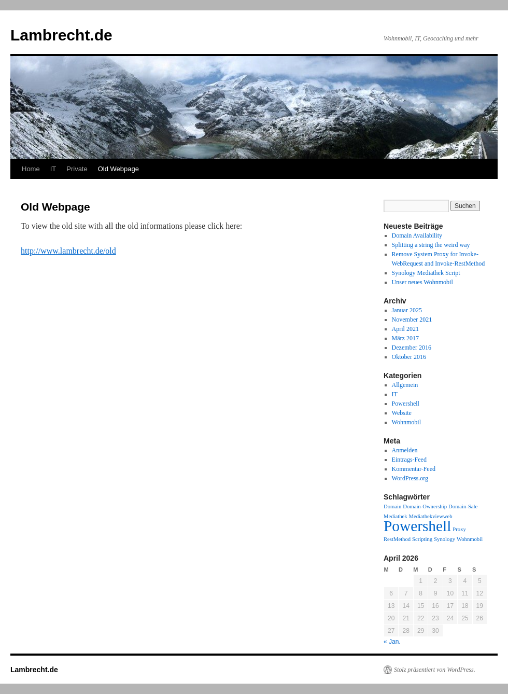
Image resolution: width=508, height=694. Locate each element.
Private (76, 169)
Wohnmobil (406, 422)
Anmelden (405, 450)
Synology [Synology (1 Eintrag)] (444, 539)
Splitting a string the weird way (431, 244)
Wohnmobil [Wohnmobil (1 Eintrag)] (470, 539)
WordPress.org (410, 478)
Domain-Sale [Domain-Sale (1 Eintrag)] (462, 506)
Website (402, 413)
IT (53, 169)
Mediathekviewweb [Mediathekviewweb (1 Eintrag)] (431, 516)
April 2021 (405, 328)
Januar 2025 (407, 310)
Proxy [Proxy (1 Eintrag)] (459, 529)
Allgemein (405, 384)
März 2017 (405, 338)
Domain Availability (417, 235)
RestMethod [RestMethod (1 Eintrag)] (397, 539)
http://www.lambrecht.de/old (68, 250)
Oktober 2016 (409, 356)
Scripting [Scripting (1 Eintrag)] (422, 539)
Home (31, 169)
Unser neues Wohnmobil (422, 282)
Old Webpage (118, 169)
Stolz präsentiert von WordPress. (434, 669)
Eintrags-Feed (409, 459)
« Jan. (392, 641)
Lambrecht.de (61, 35)
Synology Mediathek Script (426, 272)
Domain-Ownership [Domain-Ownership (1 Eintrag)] (425, 506)
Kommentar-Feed (413, 469)
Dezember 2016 (411, 347)
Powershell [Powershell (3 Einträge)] (417, 526)
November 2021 (412, 319)
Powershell (405, 403)
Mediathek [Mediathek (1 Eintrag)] (395, 516)
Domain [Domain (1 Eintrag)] (392, 506)
